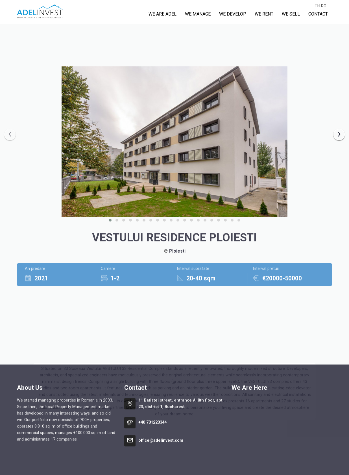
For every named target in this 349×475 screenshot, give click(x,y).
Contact (318, 14)
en (317, 6)
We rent (264, 14)
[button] (110, 220)
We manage (198, 14)
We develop (232, 14)
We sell (291, 14)
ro (323, 6)
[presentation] (10, 134)
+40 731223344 (152, 468)
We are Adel (162, 14)
